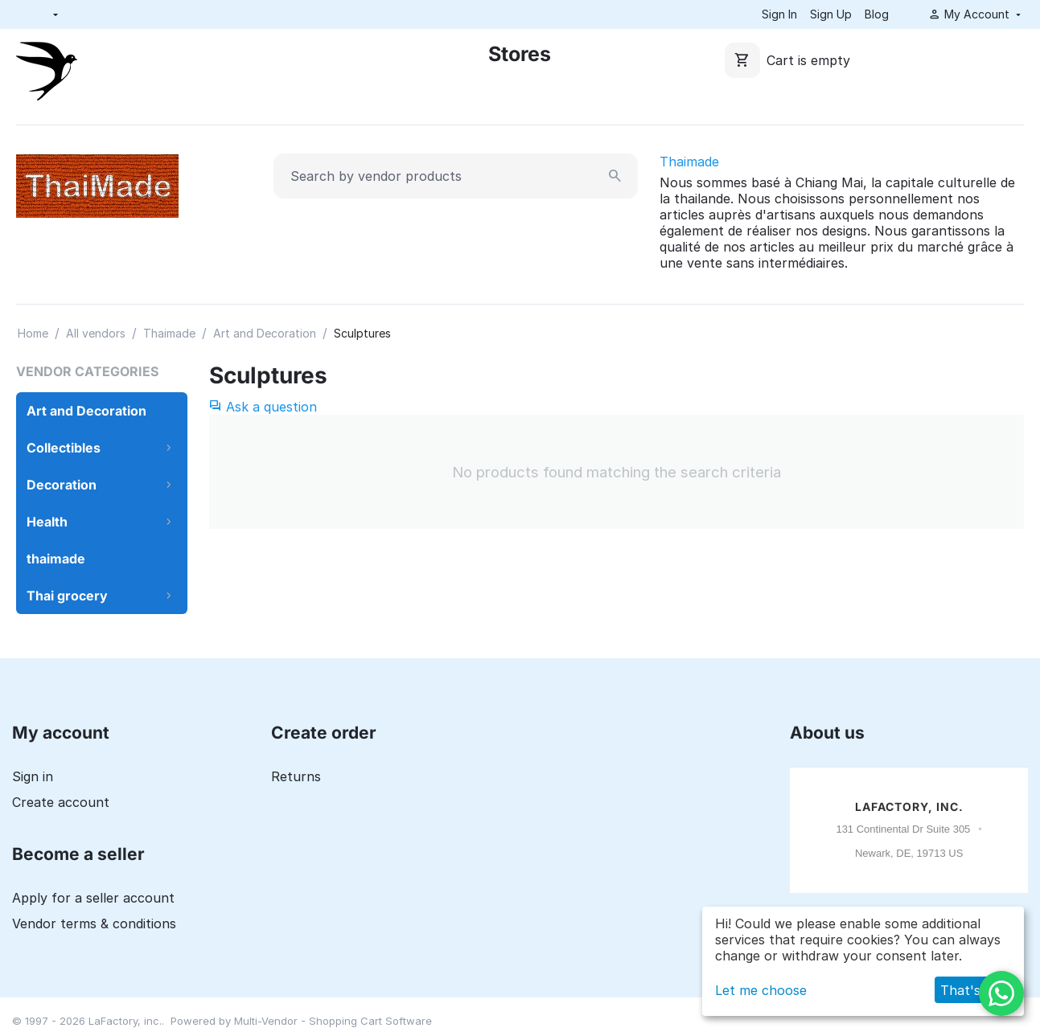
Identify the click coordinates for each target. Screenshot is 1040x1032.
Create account (60, 802)
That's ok (970, 990)
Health (47, 522)
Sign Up (831, 14)
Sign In (779, 14)
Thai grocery (67, 596)
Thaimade (689, 162)
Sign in (32, 776)
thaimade (56, 559)
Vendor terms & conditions (94, 923)
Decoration (62, 485)
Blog (877, 14)
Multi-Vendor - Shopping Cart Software (333, 1020)
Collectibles (64, 448)
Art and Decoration (264, 333)
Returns (296, 776)
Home (33, 333)
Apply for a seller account (93, 898)
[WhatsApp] (1001, 993)
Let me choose (761, 990)
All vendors (95, 333)
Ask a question (263, 407)
